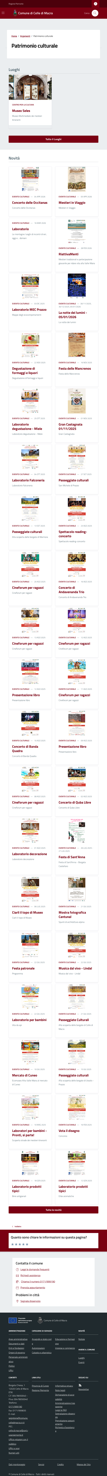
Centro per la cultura (23, 104)
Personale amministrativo (18, 1359)
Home (14, 36)
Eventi (81, 1362)
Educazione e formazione (65, 1341)
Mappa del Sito (84, 1464)
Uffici (11, 1370)
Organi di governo (17, 1352)
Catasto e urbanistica (41, 1352)
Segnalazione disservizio (65, 1415)
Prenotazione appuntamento (65, 1422)
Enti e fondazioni (16, 1348)
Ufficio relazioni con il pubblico (18, 1442)
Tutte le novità (53, 1210)
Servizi (41, 1464)
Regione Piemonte (16, 3)
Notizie (81, 1339)
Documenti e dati (16, 1343)
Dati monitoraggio (17, 1464)
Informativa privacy (64, 1385)
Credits (60, 1464)
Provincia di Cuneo (40, 1385)
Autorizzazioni (38, 1348)
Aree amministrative (18, 1339)
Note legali (60, 1390)
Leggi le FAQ (61, 1410)
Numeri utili (14, 1452)
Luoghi (81, 1358)
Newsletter (83, 1389)
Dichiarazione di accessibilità (64, 1397)
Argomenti (25, 36)
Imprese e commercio (65, 1348)
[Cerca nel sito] (93, 13)
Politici (12, 1366)
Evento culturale (20, 196)
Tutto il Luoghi (53, 139)
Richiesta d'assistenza (64, 1429)
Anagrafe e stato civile (42, 1341)
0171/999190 (15, 1406)
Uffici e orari (14, 1448)
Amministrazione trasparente (65, 1404)
